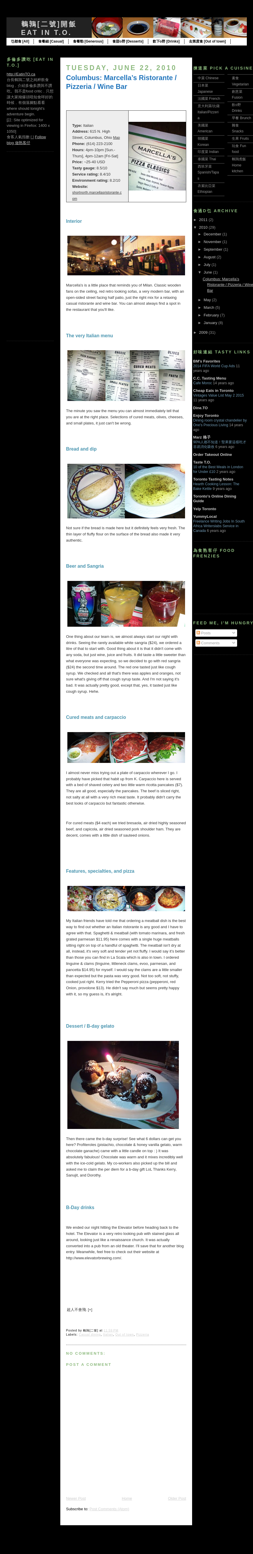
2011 (204, 220)
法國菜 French (209, 99)
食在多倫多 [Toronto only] (32, 47)
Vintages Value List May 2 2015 (218, 395)
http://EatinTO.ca (21, 74)
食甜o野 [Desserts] (127, 41)
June (208, 272)
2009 (204, 332)
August (210, 257)
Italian (108, 1334)
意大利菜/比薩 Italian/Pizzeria (209, 112)
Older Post (177, 1498)
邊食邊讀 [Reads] (111, 47)
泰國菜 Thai (207, 159)
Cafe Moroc (202, 383)
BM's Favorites (206, 361)
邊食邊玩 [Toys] (74, 47)
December (213, 234)
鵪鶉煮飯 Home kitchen (239, 165)
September (213, 249)
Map (116, 138)
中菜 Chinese (208, 78)
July (208, 264)
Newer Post (76, 1498)
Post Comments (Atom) (109, 1509)
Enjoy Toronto (206, 415)
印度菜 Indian (208, 152)
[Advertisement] (30, 245)
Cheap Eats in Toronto (213, 390)
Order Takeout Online (212, 454)
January (211, 323)
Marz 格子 (202, 437)
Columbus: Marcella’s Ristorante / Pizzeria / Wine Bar (121, 82)
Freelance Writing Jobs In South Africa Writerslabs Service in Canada (219, 526)
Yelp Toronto (204, 509)
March (209, 307)
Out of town (124, 1334)
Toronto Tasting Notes (213, 479)
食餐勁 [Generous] (88, 41)
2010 (204, 227)
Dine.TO (200, 408)
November (213, 242)
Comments (208, 643)
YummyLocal (205, 516)
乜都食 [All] (20, 41)
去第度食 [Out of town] (207, 41)
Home (127, 1498)
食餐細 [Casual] (51, 41)
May (208, 300)
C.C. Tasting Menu (209, 378)
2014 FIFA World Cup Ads (214, 366)
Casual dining (90, 1334)
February (212, 315)
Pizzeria (142, 1334)
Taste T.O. (202, 462)
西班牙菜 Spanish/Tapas (208, 172)
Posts (204, 633)
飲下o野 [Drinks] (166, 41)
